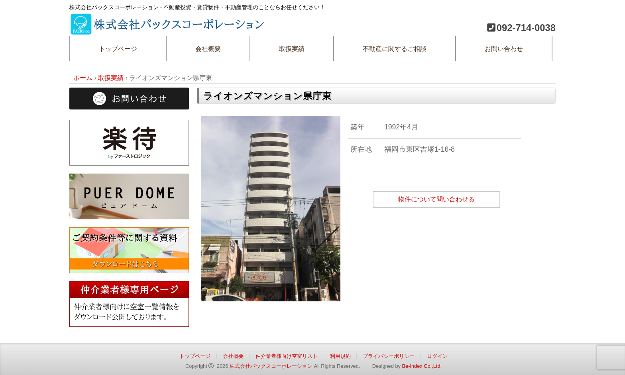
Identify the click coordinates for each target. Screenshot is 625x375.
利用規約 (340, 356)
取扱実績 (292, 48)
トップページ (118, 48)
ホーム (82, 77)
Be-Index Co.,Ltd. (422, 366)
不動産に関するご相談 (394, 48)
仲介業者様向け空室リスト (287, 356)
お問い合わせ (504, 48)
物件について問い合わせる (436, 199)
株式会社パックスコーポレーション (271, 366)
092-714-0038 (526, 27)
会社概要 (208, 48)
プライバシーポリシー (389, 356)
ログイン (437, 356)
